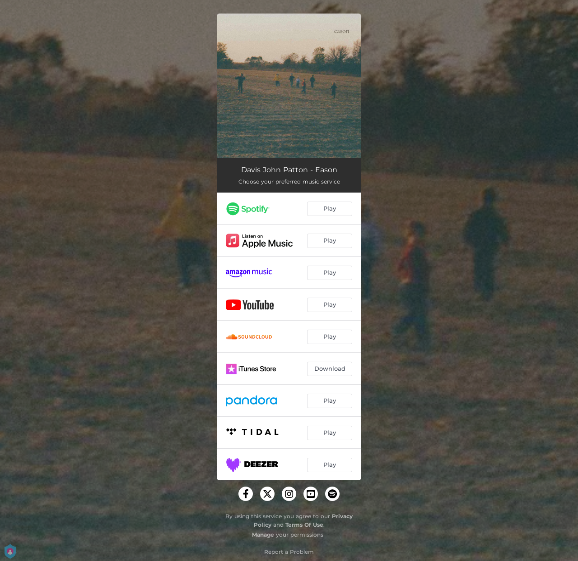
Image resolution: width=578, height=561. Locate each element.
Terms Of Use (304, 524)
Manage (263, 534)
